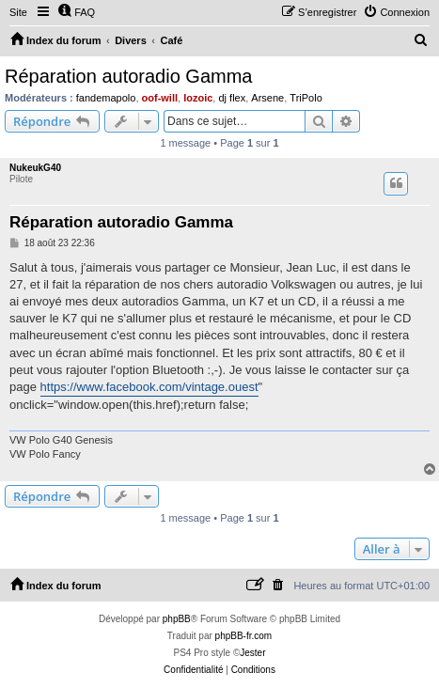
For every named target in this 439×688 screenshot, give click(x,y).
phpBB (177, 619)
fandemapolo (106, 97)
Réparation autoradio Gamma (128, 76)
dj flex (231, 97)
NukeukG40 (35, 168)
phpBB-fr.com (244, 636)
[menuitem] (76, 12)
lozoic (197, 97)
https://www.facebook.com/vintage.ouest (149, 387)
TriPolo (305, 97)
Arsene (267, 97)
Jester (252, 653)
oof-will (160, 97)
